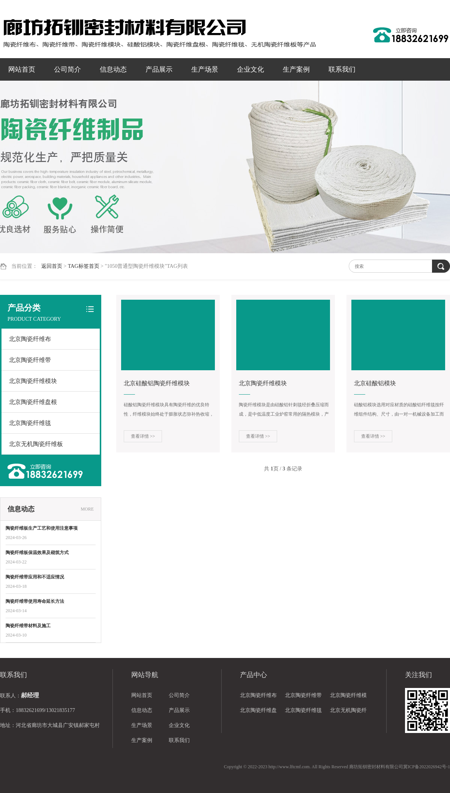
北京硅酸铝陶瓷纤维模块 (157, 383)
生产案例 (296, 69)
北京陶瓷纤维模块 (33, 381)
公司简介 (67, 69)
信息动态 (113, 69)
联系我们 (342, 69)
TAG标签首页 (83, 266)
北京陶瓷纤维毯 (30, 423)
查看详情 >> (143, 436)
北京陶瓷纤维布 (30, 339)
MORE (87, 509)
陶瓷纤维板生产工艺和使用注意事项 (42, 528)
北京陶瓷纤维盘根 (33, 402)
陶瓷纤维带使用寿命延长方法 (35, 601)
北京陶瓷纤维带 (30, 360)
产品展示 (159, 69)
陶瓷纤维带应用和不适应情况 (35, 577)
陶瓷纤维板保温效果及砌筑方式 (37, 552)
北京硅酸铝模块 (375, 383)
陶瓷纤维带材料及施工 (28, 625)
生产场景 (204, 69)
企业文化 (250, 69)
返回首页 (51, 266)
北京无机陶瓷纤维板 (36, 444)
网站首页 (21, 69)
